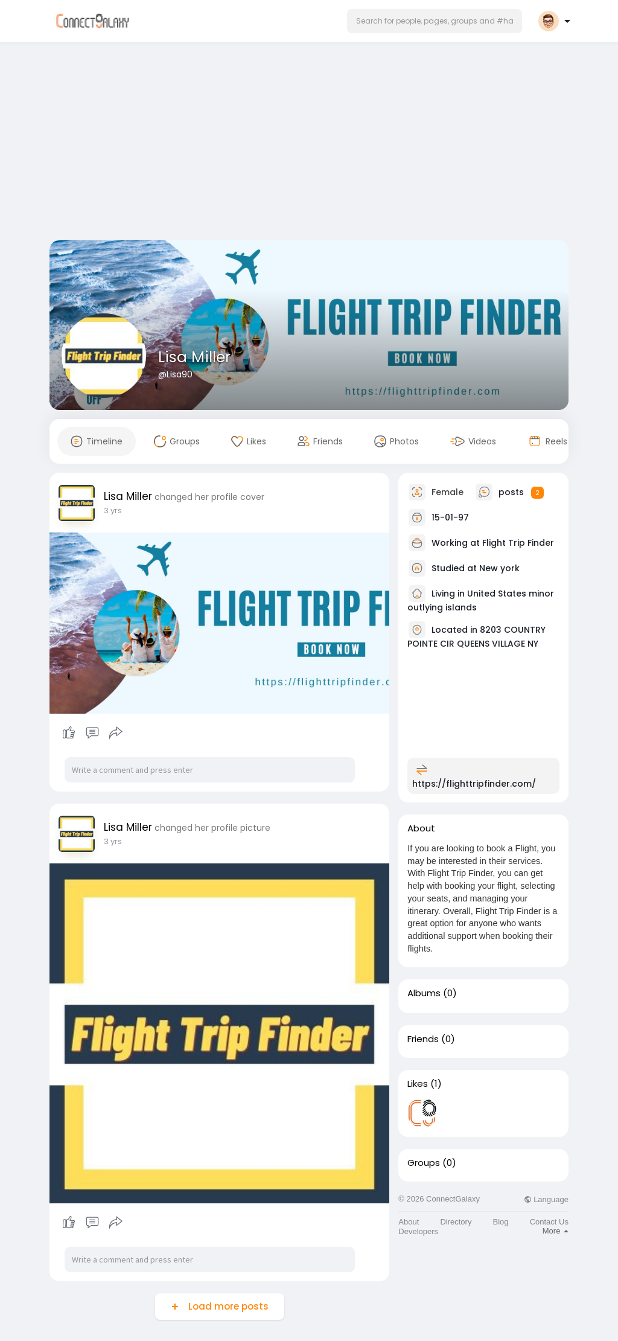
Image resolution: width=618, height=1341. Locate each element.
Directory (455, 1222)
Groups (423, 1163)
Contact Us (549, 1222)
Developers (418, 1231)
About (408, 1222)
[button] (434, 21)
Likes (417, 1084)
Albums (424, 993)
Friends (423, 1039)
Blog (501, 1222)
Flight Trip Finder (518, 543)
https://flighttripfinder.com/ (474, 784)
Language (546, 1199)
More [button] (556, 1230)
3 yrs (113, 510)
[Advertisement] (309, 143)
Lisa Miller (194, 357)
